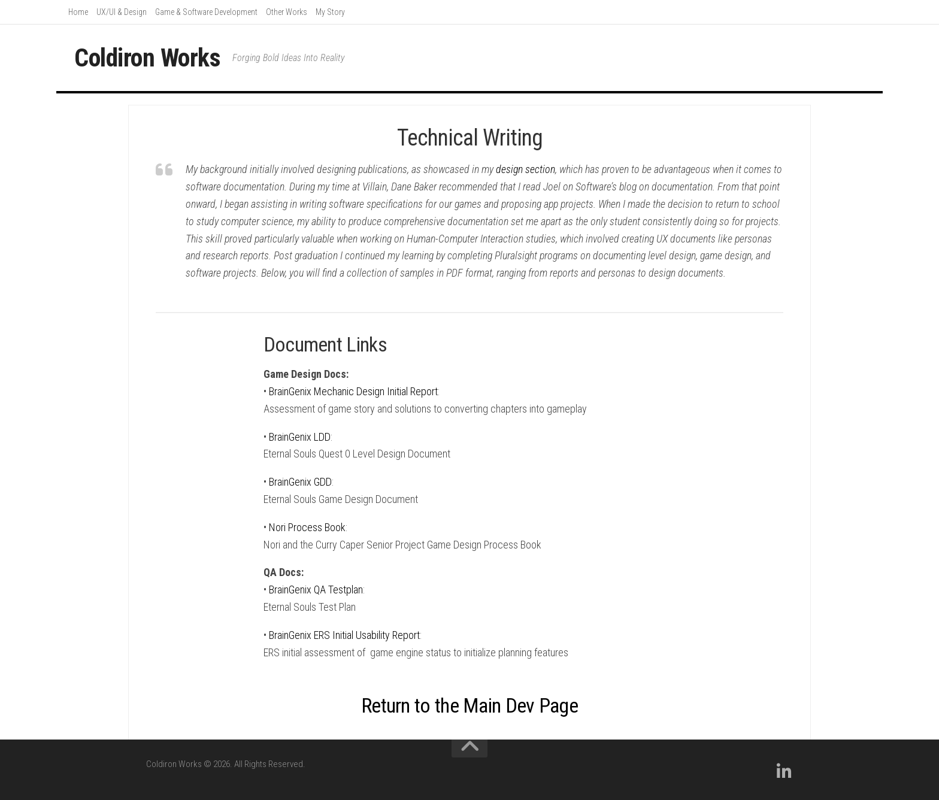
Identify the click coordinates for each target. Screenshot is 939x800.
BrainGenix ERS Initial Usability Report (344, 635)
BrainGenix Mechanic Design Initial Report (353, 391)
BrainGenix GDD (300, 481)
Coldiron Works (147, 57)
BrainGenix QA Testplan (316, 589)
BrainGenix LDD (300, 437)
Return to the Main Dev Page (469, 705)
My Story (330, 12)
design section (525, 169)
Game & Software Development (206, 12)
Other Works (286, 12)
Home (78, 12)
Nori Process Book (307, 527)
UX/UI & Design (121, 12)
